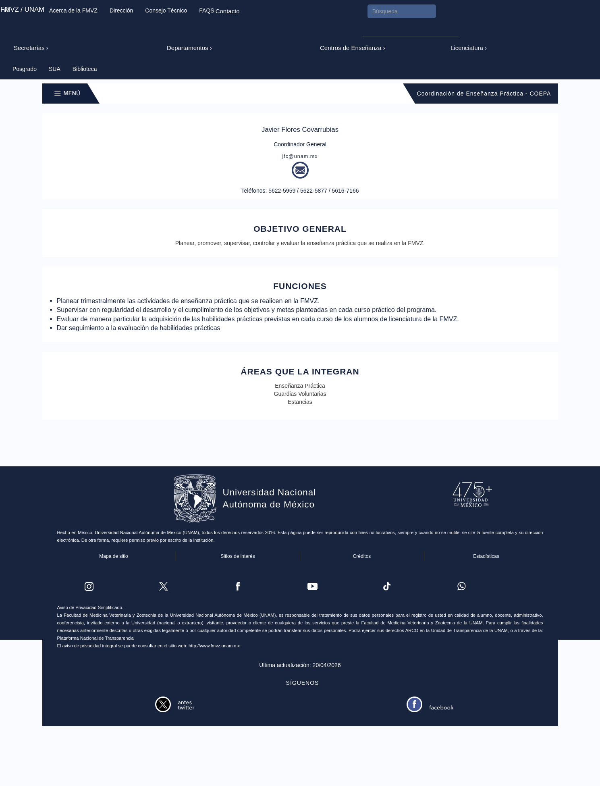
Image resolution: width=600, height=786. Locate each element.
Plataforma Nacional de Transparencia (95, 638)
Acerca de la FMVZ (73, 10)
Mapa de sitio (113, 556)
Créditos (362, 556)
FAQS (206, 10)
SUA (54, 69)
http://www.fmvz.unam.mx (214, 645)
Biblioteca (85, 69)
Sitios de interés (237, 556)
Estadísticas (486, 556)
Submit (372, 27)
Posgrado (24, 69)
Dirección (121, 10)
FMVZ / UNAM (22, 9)
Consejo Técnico (166, 10)
